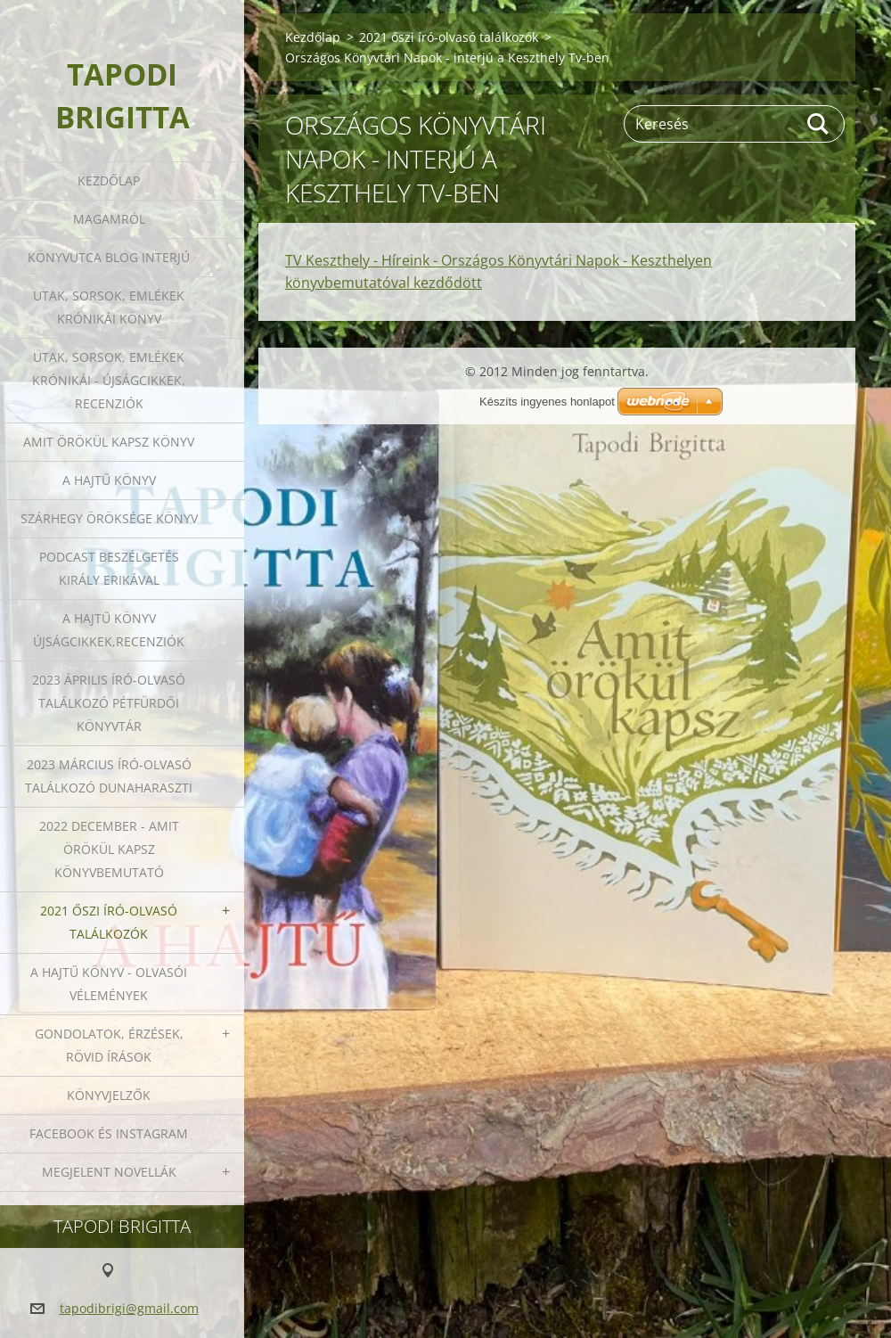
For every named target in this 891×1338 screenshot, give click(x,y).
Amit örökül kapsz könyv (108, 441)
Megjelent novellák (109, 1171)
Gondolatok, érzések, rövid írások (109, 1045)
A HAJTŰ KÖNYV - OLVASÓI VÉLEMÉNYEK (108, 984)
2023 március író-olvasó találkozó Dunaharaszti (108, 776)
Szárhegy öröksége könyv (109, 518)
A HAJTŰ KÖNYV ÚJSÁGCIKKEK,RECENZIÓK (108, 630)
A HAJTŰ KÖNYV (109, 480)
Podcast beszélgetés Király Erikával (109, 568)
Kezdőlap (109, 180)
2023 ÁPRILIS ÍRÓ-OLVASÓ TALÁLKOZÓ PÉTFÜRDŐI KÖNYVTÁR (108, 703)
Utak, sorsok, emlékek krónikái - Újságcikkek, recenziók (108, 380)
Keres (818, 124)
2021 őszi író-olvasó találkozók (108, 922)
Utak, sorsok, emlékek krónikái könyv (108, 307)
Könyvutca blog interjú (109, 257)
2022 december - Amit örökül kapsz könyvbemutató (109, 849)
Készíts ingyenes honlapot (547, 401)
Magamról (109, 218)
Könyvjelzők (109, 1095)
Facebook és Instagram (108, 1133)
